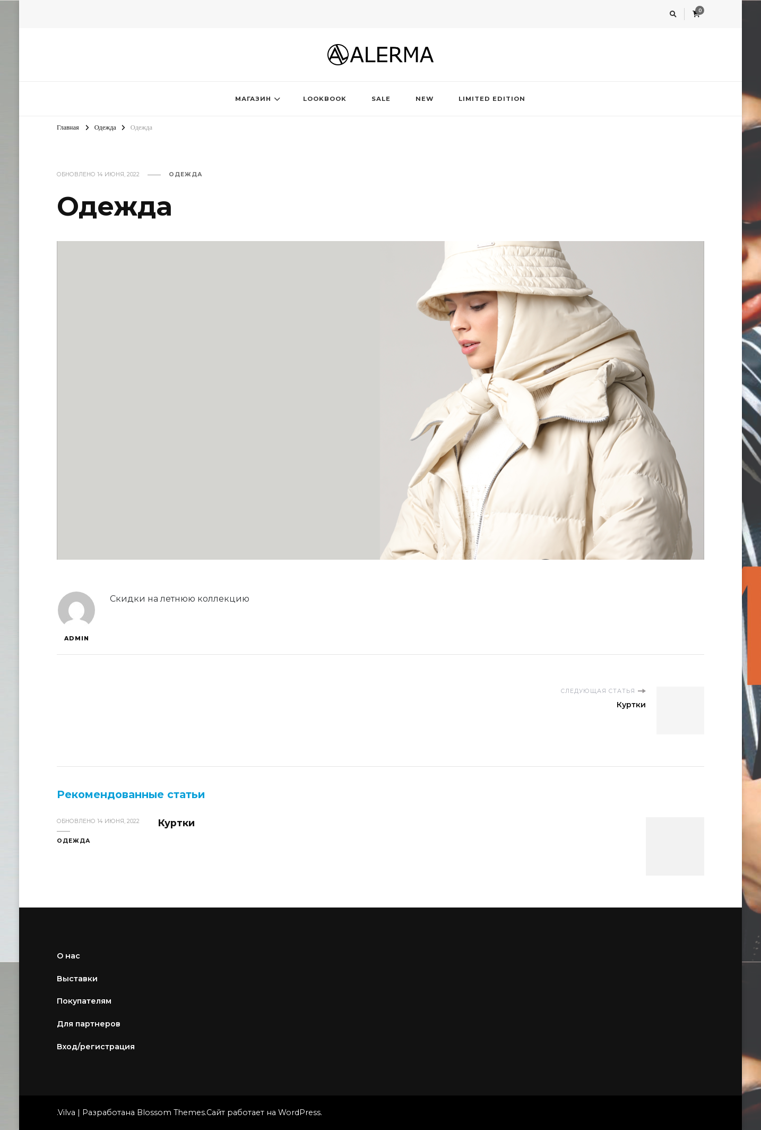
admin (76, 617)
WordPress (299, 1112)
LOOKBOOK (325, 98)
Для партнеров (88, 1024)
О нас (68, 956)
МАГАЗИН (253, 98)
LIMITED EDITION (492, 98)
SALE (381, 98)
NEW (425, 98)
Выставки (77, 978)
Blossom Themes (171, 1112)
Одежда (186, 174)
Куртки (176, 822)
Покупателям (84, 1001)
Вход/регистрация (96, 1046)
